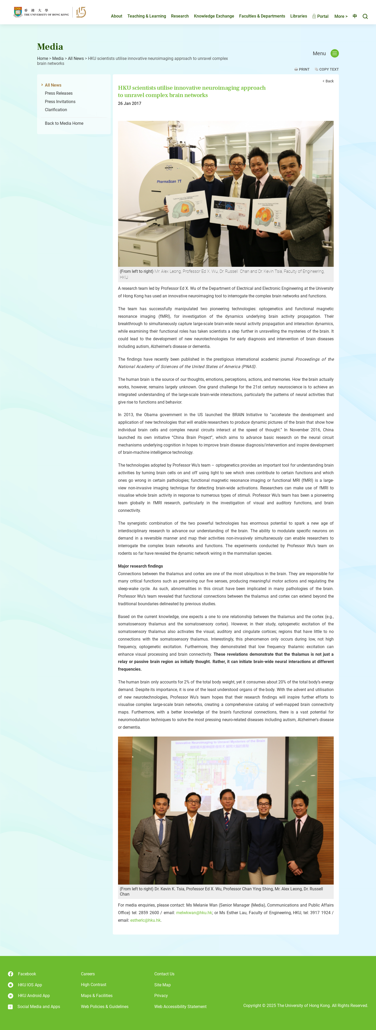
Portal (316, 17)
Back (330, 81)
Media (58, 58)
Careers (88, 973)
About (112, 17)
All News (76, 58)
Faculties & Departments (258, 17)
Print (304, 69)
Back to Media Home (64, 123)
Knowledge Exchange (210, 17)
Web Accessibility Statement (180, 1006)
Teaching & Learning (142, 17)
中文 (352, 17)
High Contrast (93, 984)
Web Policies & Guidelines (104, 1006)
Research (175, 17)
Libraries (294, 17)
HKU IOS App (25, 985)
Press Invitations (60, 101)
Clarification (56, 109)
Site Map (162, 984)
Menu (326, 53)
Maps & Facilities (97, 995)
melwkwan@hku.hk (194, 912)
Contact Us (164, 973)
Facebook (22, 974)
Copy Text (329, 69)
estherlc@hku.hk (145, 920)
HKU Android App (29, 996)
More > (336, 17)
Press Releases (59, 93)
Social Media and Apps (34, 1006)
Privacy (161, 995)
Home (42, 58)
